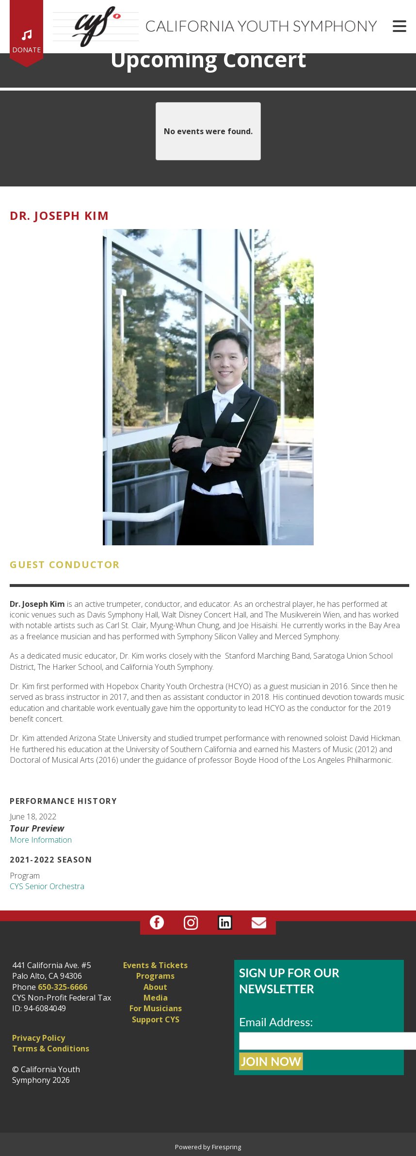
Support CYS (155, 1019)
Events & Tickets (155, 965)
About (155, 987)
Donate (26, 49)
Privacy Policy (38, 1038)
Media (156, 997)
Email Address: (276, 1022)
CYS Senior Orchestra (47, 886)
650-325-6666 (62, 987)
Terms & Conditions (50, 1048)
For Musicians (155, 1008)
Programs (155, 976)
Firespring (226, 1146)
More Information (41, 839)
